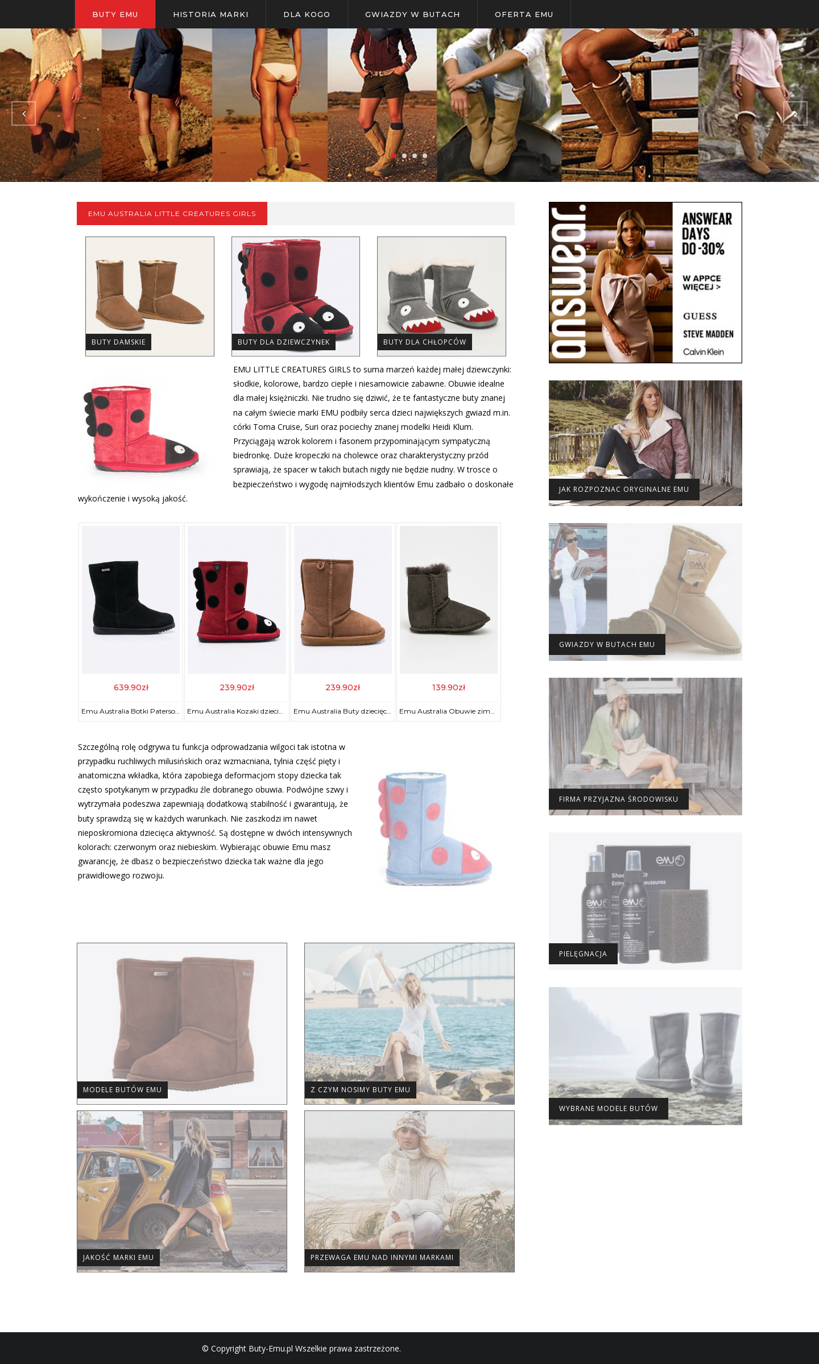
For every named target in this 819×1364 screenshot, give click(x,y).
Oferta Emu (524, 14)
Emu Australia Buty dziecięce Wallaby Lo (360, 711)
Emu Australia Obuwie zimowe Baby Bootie (472, 711)
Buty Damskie (119, 342)
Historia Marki (211, 14)
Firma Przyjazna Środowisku (619, 799)
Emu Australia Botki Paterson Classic (142, 711)
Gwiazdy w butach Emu (607, 644)
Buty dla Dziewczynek (284, 342)
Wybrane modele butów (608, 1108)
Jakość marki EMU (118, 1257)
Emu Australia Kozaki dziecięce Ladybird (253, 711)
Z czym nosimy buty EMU (361, 1089)
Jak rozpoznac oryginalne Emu (624, 489)
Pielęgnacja (583, 954)
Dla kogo (306, 14)
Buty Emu (115, 14)
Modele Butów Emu (122, 1089)
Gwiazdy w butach (412, 14)
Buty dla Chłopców (424, 342)
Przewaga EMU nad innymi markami (382, 1257)
